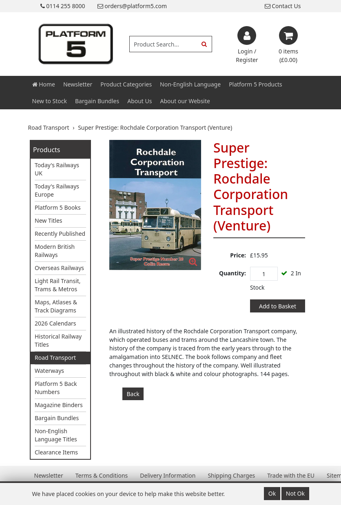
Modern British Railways (55, 251)
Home (43, 84)
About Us (139, 101)
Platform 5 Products (255, 84)
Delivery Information (167, 475)
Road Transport (55, 357)
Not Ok (295, 493)
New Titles (48, 220)
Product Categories (126, 84)
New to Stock (49, 101)
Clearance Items (56, 452)
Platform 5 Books (58, 207)
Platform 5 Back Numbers (56, 388)
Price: (238, 255)
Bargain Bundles (97, 101)
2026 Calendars (55, 323)
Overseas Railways (59, 268)
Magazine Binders (59, 405)
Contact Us (283, 6)
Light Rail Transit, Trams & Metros (58, 285)
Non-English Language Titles (56, 435)
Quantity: (232, 273)
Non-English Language (190, 84)
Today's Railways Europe (57, 190)
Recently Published (60, 233)
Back (133, 394)
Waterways (49, 370)
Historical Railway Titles (58, 340)
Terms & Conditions (101, 475)
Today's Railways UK (57, 169)
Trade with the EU (290, 475)
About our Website (185, 101)
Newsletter (77, 84)
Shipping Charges (231, 475)
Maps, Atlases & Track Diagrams (56, 306)
